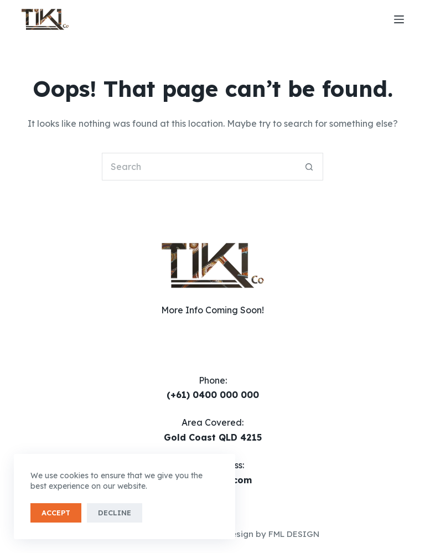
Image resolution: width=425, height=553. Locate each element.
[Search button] (309, 166)
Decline (114, 512)
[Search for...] (199, 166)
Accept (56, 512)
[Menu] (399, 19)
